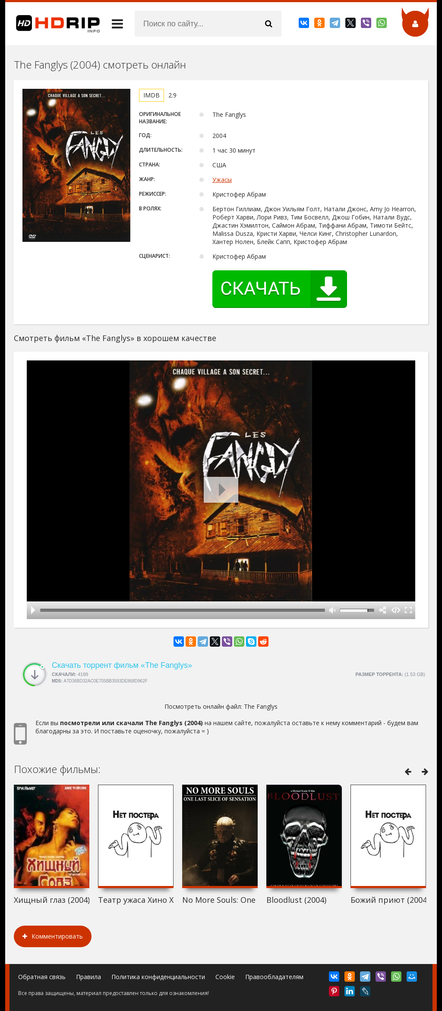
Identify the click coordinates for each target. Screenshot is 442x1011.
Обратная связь (42, 977)
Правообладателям (274, 977)
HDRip (52, 23)
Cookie (225, 977)
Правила (88, 977)
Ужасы (222, 179)
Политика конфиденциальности (158, 977)
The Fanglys (261, 706)
